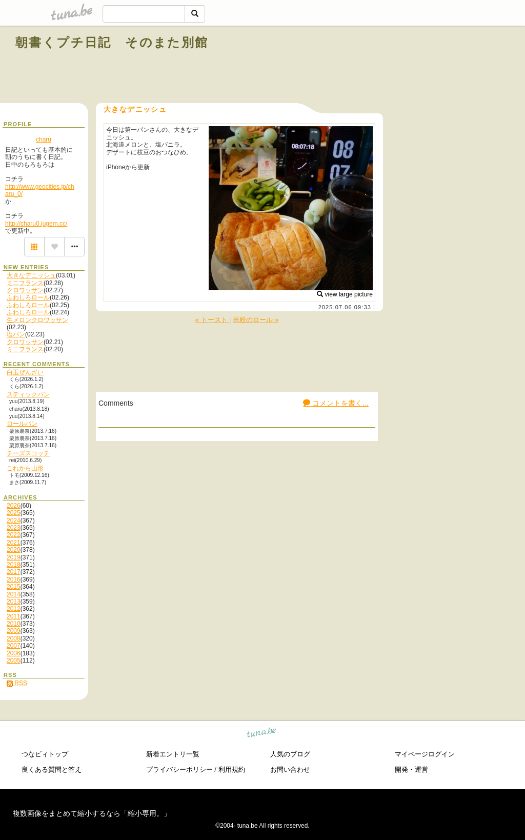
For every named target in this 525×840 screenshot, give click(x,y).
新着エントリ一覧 (172, 754)
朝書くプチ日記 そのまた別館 (112, 42)
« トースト (212, 320)
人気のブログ (290, 754)
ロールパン (22, 423)
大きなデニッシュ (31, 275)
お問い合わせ (290, 769)
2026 (14, 505)
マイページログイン (425, 754)
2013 (14, 601)
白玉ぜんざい (25, 372)
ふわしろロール (28, 297)
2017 (14, 571)
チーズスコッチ (28, 453)
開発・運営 (411, 769)
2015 (14, 586)
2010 (14, 623)
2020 (14, 549)
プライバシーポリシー (179, 769)
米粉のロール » (255, 320)
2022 (14, 534)
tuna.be (261, 733)
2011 (14, 616)
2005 (14, 660)
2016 (14, 579)
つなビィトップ (45, 754)
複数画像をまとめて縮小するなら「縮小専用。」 (92, 813)
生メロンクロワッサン (37, 320)
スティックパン (28, 394)
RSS (17, 683)
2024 (14, 520)
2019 (14, 557)
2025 (14, 512)
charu (43, 139)
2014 (14, 594)
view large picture (345, 294)
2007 (14, 645)
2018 (14, 564)
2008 (14, 638)
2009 (14, 630)
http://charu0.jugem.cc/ (36, 223)
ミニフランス (25, 283)
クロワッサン (25, 290)
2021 (14, 542)
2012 (14, 608)
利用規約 (231, 769)
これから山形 (25, 468)
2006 (14, 653)
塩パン (16, 334)
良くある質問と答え (52, 769)
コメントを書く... (336, 403)
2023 (14, 527)
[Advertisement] (393, 65)
